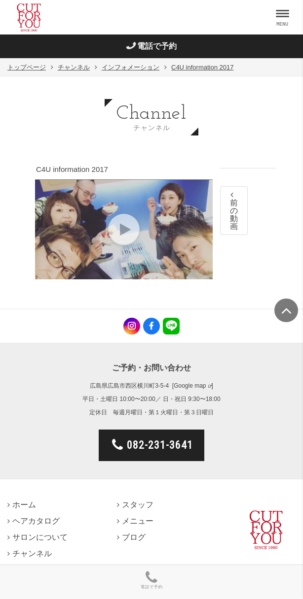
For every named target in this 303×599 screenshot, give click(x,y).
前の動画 (234, 211)
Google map (190, 385)
